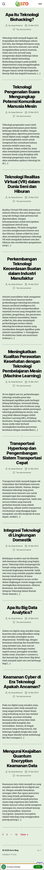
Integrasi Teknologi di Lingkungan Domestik (22, 535)
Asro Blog (14, 850)
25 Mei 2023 (33, 25)
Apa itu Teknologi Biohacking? (22, 17)
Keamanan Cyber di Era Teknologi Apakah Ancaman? (22, 681)
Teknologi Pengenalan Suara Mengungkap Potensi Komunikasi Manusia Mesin (22, 96)
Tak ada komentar (23, 29)
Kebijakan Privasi (9, 854)
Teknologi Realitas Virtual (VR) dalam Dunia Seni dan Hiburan (22, 184)
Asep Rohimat (17, 25)
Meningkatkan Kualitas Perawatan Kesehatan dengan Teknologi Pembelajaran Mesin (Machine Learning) (22, 363)
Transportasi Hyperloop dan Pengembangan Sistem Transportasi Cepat (22, 453)
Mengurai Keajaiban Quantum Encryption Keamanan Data (22, 758)
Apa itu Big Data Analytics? (22, 610)
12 (16, 834)
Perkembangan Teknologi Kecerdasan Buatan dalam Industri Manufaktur (22, 268)
